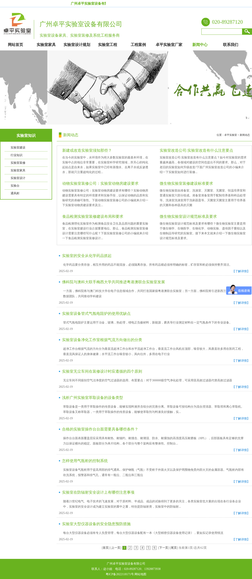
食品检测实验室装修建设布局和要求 (92, 216)
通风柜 (15, 193)
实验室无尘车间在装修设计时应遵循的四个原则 (102, 371)
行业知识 (16, 155)
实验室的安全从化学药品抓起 (87, 256)
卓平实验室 (230, 134)
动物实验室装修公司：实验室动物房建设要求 (100, 183)
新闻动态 (245, 134)
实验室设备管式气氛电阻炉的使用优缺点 (96, 313)
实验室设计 (18, 178)
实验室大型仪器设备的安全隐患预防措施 (96, 524)
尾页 (174, 547)
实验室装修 (18, 162)
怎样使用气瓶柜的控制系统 (85, 461)
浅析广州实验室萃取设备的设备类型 (92, 398)
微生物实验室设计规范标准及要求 (188, 216)
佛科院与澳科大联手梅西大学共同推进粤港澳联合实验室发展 (113, 282)
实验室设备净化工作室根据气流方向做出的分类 (102, 340)
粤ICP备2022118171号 (120, 574)
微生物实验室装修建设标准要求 (186, 183)
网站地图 (140, 574)
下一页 (163, 547)
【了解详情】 (241, 271)
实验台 (15, 185)
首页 (106, 547)
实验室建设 (18, 147)
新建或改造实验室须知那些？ (87, 150)
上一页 (115, 547)
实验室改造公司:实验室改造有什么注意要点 (196, 150)
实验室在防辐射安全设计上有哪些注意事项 (98, 492)
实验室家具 (18, 170)
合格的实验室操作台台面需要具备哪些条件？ (100, 429)
